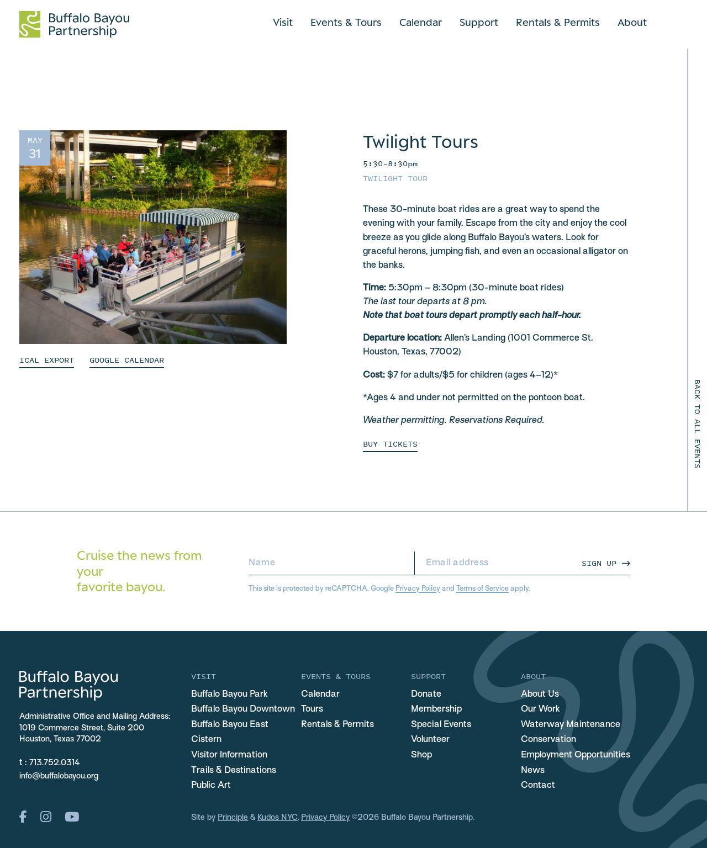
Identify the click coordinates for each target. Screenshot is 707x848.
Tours (312, 709)
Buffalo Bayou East (229, 724)
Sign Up (599, 563)
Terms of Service (482, 588)
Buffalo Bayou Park (229, 694)
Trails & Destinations (233, 770)
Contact (538, 785)
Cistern (206, 739)
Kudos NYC (277, 818)
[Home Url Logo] (74, 24)
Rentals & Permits (558, 22)
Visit (283, 22)
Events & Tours (346, 22)
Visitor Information (229, 755)
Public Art (211, 785)
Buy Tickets (390, 443)
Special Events (441, 724)
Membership (436, 709)
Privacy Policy (417, 588)
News (533, 770)
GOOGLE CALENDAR (126, 359)
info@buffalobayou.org (58, 776)
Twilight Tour (395, 178)
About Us (540, 694)
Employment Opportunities (575, 755)
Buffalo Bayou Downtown (243, 709)
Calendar (420, 22)
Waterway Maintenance (570, 724)
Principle (233, 818)
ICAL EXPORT (46, 359)
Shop (421, 755)
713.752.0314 (54, 763)
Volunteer (430, 739)
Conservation (548, 739)
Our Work (540, 709)
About (632, 22)
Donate (426, 694)
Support (479, 22)
